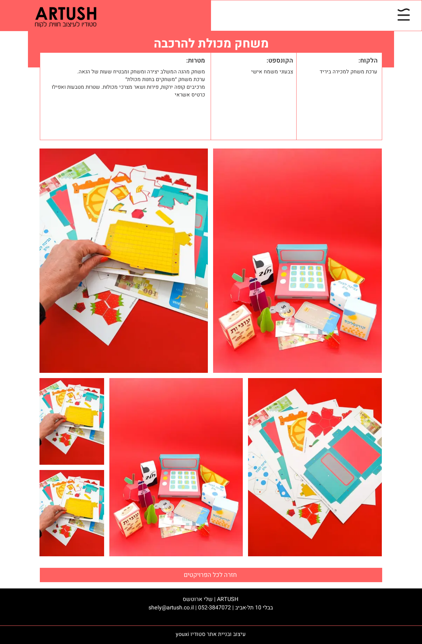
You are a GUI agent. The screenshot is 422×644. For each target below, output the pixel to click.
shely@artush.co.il (171, 607)
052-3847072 (214, 607)
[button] (403, 14)
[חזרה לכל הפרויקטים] (211, 575)
